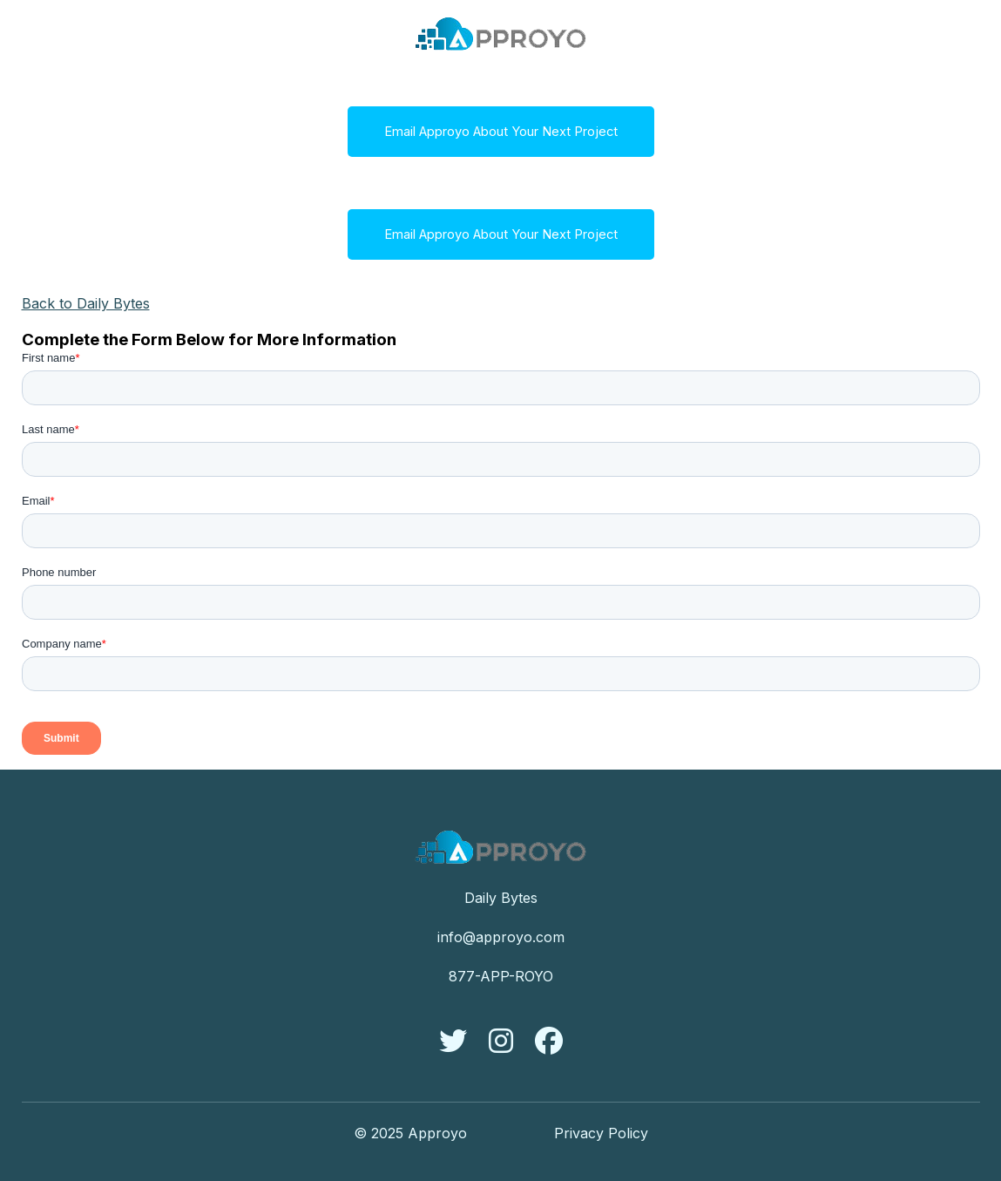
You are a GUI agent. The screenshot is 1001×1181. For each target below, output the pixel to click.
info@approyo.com (501, 937)
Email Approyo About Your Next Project (501, 131)
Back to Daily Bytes (86, 303)
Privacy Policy (601, 1133)
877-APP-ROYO (501, 976)
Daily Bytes (501, 897)
